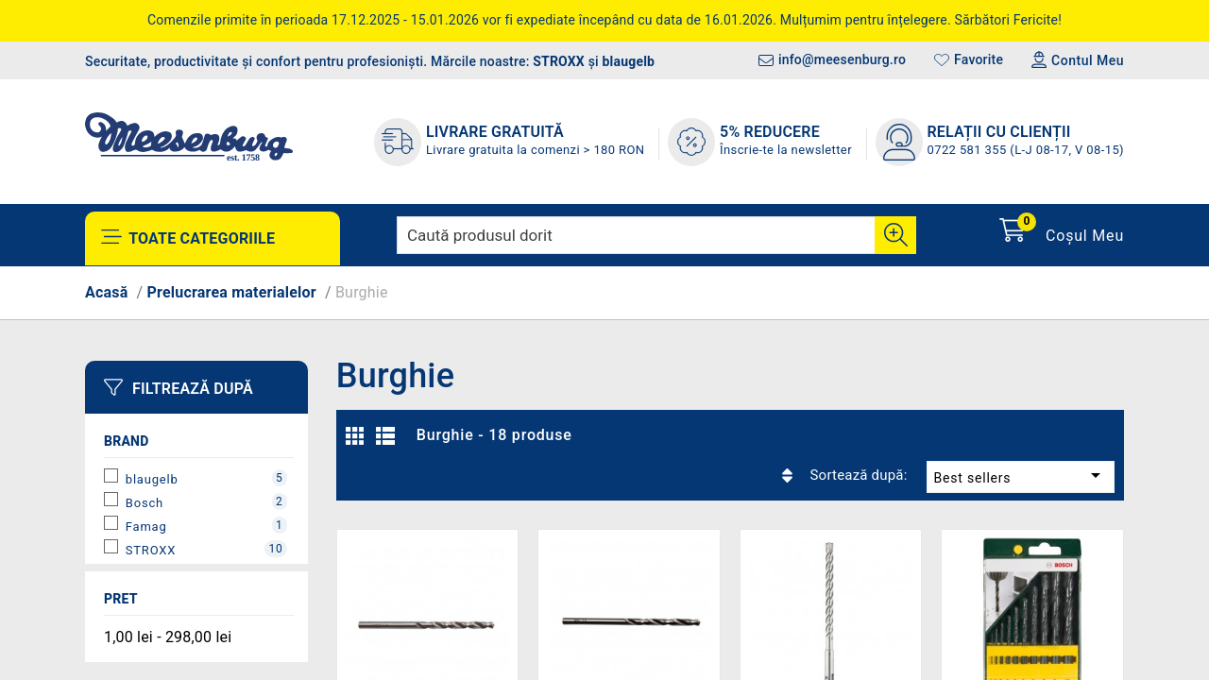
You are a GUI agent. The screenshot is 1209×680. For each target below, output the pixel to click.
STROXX (559, 61)
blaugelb (629, 61)
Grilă (360, 441)
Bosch (206, 501)
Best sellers (976, 435)
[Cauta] (895, 235)
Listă (388, 441)
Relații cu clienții (999, 132)
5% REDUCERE (770, 132)
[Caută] (656, 235)
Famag (206, 525)
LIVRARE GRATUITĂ (495, 132)
